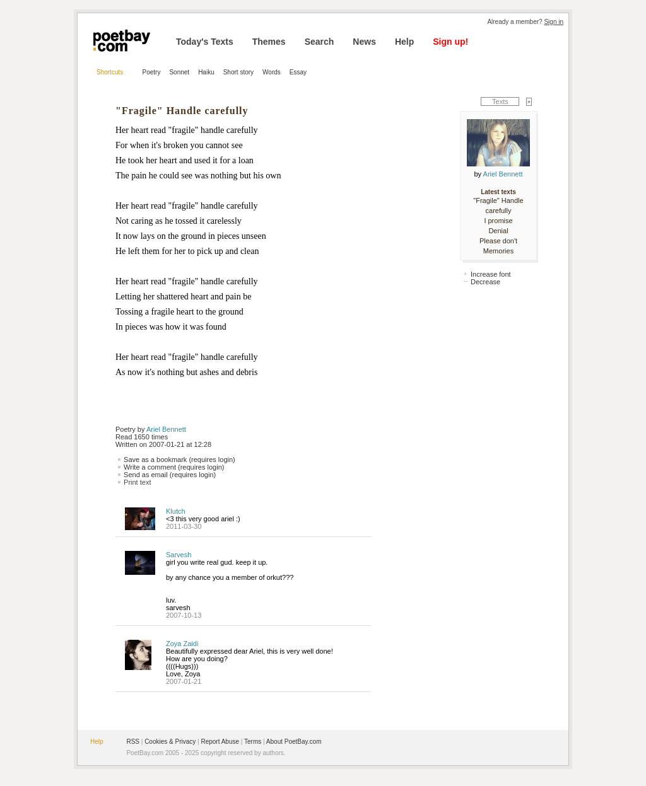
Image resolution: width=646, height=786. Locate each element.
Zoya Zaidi (182, 643)
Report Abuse (220, 741)
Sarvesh (178, 554)
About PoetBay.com (294, 741)
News (364, 42)
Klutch (175, 511)
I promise (498, 220)
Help (404, 42)
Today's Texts (204, 42)
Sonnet (179, 72)
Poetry (152, 72)
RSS (132, 741)
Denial (498, 230)
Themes (269, 42)
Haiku (206, 72)
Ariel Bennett (166, 429)
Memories (498, 251)
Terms (252, 741)
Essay (298, 72)
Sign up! (450, 42)
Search (319, 42)
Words (271, 72)
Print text (137, 482)
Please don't (498, 241)
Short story (238, 72)
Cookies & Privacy (170, 741)
